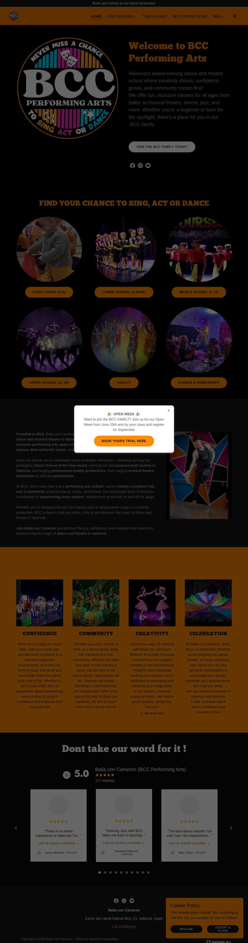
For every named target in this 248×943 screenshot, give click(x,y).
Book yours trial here (124, 441)
